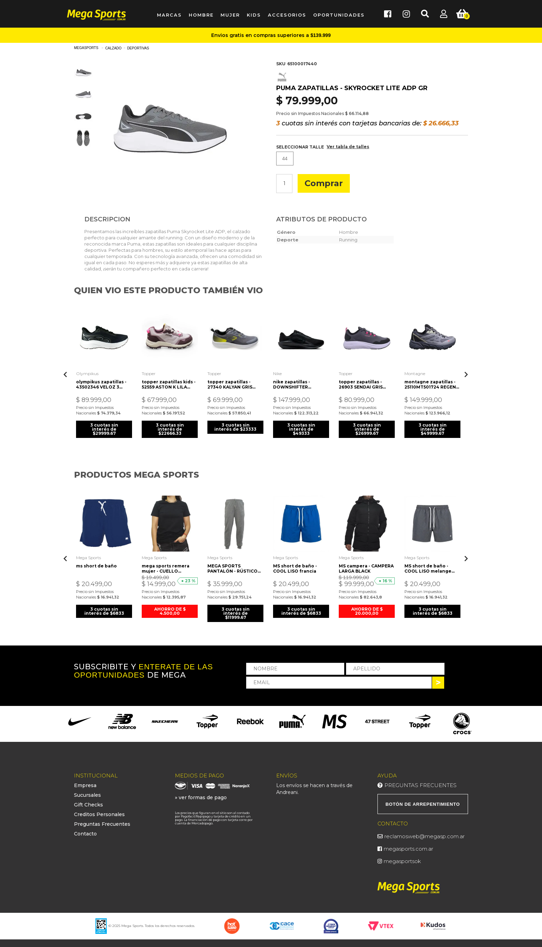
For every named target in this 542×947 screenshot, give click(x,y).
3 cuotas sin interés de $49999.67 (433, 428)
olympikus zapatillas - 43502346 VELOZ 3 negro (101, 384)
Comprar (324, 183)
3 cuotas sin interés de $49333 (301, 428)
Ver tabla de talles (348, 146)
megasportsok (402, 860)
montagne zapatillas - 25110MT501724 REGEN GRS (430, 384)
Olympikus (87, 372)
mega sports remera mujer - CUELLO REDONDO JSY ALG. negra (166, 567)
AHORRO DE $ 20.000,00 (367, 610)
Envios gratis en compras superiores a (270, 35)
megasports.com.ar (408, 847)
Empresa (85, 785)
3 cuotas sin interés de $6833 (104, 610)
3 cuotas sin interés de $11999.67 (236, 612)
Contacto (85, 833)
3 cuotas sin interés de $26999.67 (367, 428)
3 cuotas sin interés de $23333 (236, 428)
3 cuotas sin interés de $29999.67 (104, 428)
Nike (277, 372)
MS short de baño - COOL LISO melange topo (428, 567)
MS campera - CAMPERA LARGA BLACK (366, 567)
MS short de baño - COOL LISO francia (295, 567)
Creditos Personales (99, 814)
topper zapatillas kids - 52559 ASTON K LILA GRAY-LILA (169, 384)
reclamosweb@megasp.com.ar (424, 835)
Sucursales (87, 794)
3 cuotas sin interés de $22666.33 (170, 428)
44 (285, 158)
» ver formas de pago (201, 797)
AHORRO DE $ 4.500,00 (170, 610)
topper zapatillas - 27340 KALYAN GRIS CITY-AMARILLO (230, 384)
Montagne (415, 372)
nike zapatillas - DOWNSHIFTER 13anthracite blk (292, 384)
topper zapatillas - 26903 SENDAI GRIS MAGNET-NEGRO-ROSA (365, 384)
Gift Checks (88, 804)
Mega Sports (88, 556)
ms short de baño (96, 564)
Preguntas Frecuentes (102, 823)
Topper (149, 372)
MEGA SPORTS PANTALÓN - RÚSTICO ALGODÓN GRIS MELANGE (233, 567)
